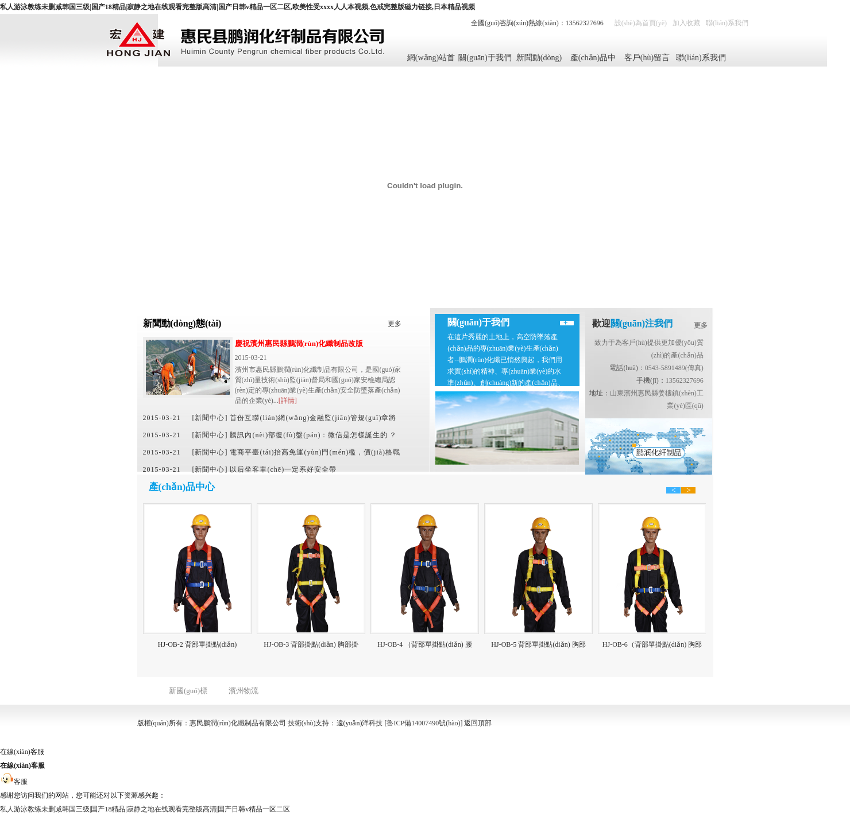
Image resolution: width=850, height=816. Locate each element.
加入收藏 (686, 23)
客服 (14, 782)
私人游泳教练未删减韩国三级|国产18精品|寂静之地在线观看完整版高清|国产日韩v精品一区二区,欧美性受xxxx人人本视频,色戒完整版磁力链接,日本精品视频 (237, 7)
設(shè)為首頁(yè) (641, 23)
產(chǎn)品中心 (593, 59)
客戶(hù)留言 (647, 57)
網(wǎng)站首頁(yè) (431, 59)
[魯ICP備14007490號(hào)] (424, 723)
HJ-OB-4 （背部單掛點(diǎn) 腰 (425, 644)
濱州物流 (243, 690)
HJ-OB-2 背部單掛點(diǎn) (198, 644)
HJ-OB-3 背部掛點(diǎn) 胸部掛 (311, 644)
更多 (394, 324)
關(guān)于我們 (485, 57)
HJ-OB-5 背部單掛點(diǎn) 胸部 (539, 644)
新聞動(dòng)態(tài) (539, 59)
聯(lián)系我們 (727, 23)
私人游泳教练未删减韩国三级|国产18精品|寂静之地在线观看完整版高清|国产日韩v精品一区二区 (145, 809)
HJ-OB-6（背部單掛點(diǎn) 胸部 (652, 644)
